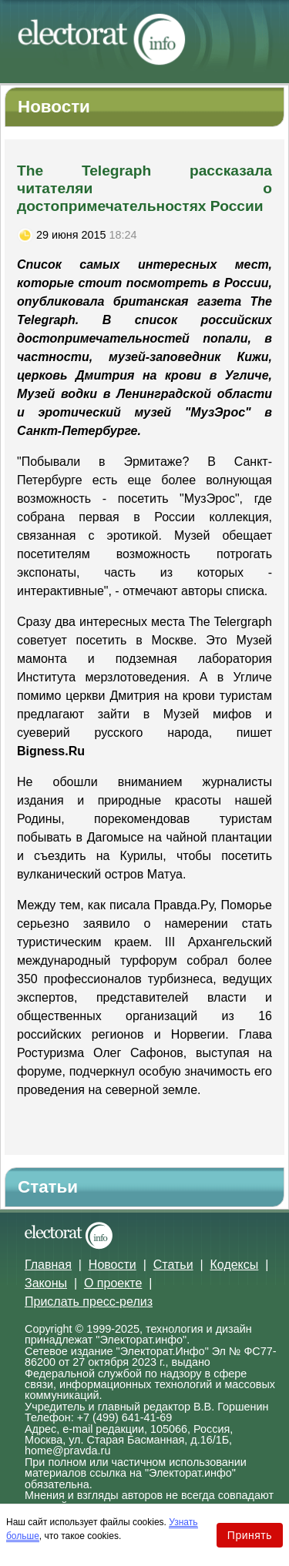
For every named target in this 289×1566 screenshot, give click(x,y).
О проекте (113, 1283)
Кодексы (234, 1264)
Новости (112, 1264)
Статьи (173, 1264)
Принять (249, 1535)
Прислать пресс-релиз (89, 1301)
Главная (48, 1264)
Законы (46, 1283)
